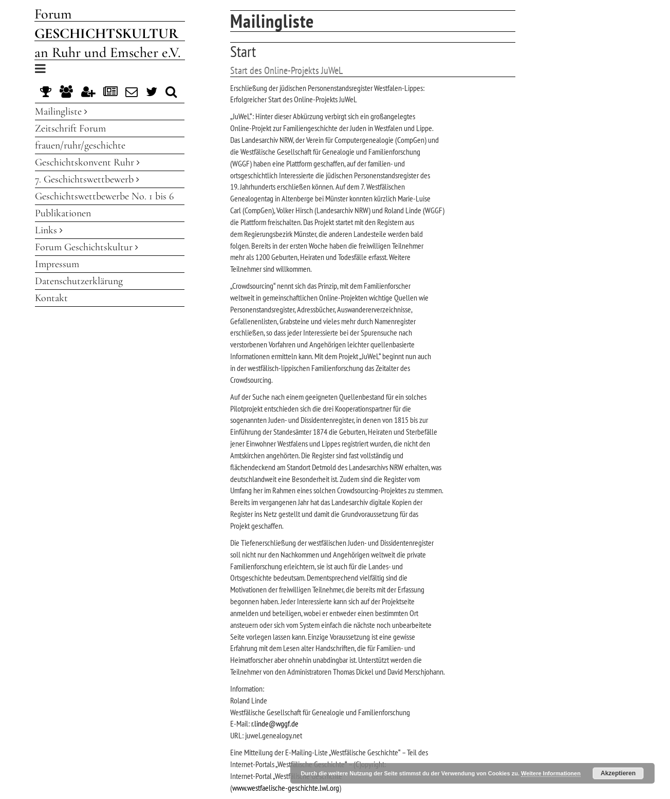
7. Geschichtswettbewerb (87, 179)
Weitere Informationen (551, 773)
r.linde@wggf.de (275, 723)
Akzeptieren (618, 773)
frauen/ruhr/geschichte (80, 145)
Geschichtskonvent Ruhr (87, 162)
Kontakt (51, 298)
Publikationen (63, 213)
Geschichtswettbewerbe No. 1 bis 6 (104, 196)
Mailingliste (61, 111)
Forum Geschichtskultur (86, 247)
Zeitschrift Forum (70, 128)
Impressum (57, 264)
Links (49, 230)
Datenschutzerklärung (79, 281)
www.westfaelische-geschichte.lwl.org (285, 788)
